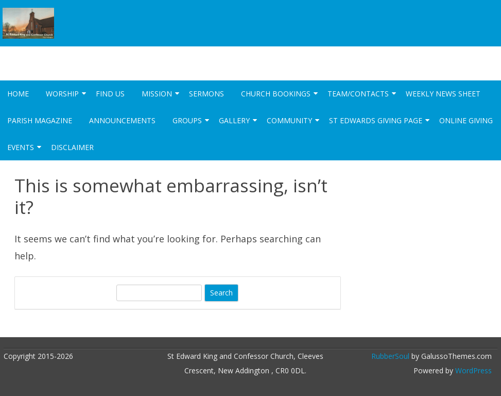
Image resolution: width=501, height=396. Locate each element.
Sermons (206, 93)
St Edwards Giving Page (375, 120)
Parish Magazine (39, 120)
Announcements (122, 120)
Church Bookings (275, 93)
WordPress (472, 370)
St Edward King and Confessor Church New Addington (221, 55)
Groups (187, 120)
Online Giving (466, 120)
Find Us (110, 93)
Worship (62, 93)
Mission (157, 93)
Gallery (234, 120)
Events (20, 147)
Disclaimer (72, 147)
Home (18, 93)
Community (289, 120)
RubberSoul (390, 356)
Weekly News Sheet (443, 93)
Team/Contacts (358, 93)
